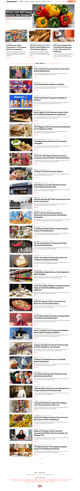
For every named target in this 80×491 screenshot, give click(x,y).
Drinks (32, 1)
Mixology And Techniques (39, 139)
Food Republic (28, 479)
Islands (64, 479)
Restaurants (37, 82)
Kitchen (37, 1)
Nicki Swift (29, 480)
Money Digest (23, 480)
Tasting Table (65, 480)
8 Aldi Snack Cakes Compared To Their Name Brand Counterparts (16, 47)
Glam (40, 479)
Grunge (43, 479)
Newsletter (71, 1)
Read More (7, 22)
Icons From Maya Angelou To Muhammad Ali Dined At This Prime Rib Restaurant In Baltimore (52, 288)
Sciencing (47, 480)
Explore (19, 479)
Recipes (21, 1)
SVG (60, 480)
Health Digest (48, 479)
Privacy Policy (42, 472)
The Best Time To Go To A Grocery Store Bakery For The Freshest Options (40, 47)
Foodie (23, 479)
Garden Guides (35, 479)
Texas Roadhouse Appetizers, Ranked (49, 84)
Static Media (33, 474)
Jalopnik (68, 479)
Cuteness (14, 479)
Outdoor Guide (35, 480)
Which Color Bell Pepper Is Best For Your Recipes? (21, 13)
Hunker (60, 479)
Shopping (43, 1)
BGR (11, 479)
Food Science (37, 328)
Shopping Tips (32, 30)
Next (42, 463)
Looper (13, 480)
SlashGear (57, 480)
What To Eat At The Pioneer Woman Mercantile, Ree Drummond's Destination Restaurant (50, 215)
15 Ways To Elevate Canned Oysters (48, 171)
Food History (56, 30)
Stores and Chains (38, 270)
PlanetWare (41, 480)
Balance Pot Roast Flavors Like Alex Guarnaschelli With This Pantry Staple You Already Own (51, 433)
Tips (35, 343)
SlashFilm (51, 480)
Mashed (17, 480)
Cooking (27, 1)
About (35, 472)
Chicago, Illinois (38, 372)
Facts (49, 1)
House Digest (55, 479)
